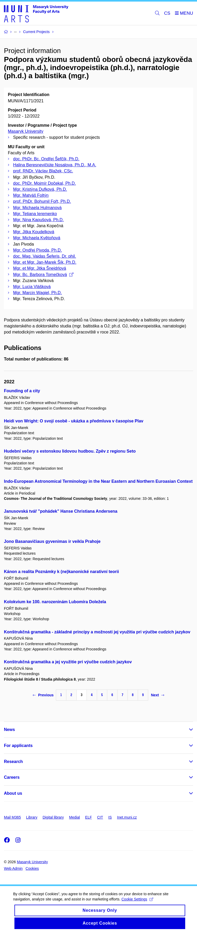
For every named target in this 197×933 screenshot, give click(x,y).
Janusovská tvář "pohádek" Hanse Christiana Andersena (61, 511)
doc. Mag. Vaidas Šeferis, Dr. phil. (44, 256)
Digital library (53, 817)
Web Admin (13, 868)
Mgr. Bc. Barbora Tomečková (43, 274)
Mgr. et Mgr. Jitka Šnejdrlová (39, 268)
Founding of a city (22, 391)
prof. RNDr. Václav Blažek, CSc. (43, 171)
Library (32, 817)
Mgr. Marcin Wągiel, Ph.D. (37, 292)
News (9, 729)
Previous (43, 695)
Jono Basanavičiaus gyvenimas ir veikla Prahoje (52, 541)
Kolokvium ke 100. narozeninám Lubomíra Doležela (55, 602)
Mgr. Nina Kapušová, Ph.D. (38, 220)
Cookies (32, 868)
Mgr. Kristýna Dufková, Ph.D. (40, 189)
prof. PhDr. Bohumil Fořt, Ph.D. (42, 201)
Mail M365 (12, 817)
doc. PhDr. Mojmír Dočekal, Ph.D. (44, 183)
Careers (12, 777)
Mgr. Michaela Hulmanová (37, 207)
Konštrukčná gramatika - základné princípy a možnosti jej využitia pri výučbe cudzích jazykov (97, 632)
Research (13, 761)
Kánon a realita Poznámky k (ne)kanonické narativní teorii (61, 571)
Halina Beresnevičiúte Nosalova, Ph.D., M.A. (54, 165)
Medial (74, 817)
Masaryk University (25, 131)
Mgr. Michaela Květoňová (36, 238)
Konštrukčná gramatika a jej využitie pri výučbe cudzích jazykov (68, 662)
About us (13, 793)
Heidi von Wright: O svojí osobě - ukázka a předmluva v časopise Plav (73, 421)
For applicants (18, 745)
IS (110, 817)
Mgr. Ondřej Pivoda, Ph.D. (37, 250)
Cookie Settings (137, 903)
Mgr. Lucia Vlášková (32, 286)
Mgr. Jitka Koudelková (33, 232)
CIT (100, 817)
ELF (88, 817)
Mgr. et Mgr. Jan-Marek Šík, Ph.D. (44, 262)
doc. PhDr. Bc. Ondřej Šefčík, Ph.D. (46, 159)
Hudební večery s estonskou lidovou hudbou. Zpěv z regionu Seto (70, 451)
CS (167, 13)
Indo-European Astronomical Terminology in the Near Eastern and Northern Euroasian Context (98, 481)
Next (157, 695)
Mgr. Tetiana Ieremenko (35, 213)
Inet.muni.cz (127, 817)
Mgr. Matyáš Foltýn (31, 195)
